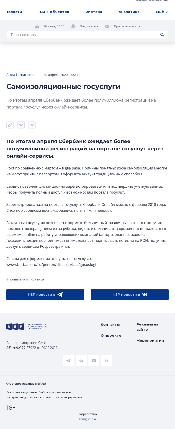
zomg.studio (87, 419)
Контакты (110, 324)
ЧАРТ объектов (54, 12)
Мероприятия (150, 340)
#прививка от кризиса (25, 279)
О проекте (111, 335)
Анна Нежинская (20, 74)
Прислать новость (127, 26)
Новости (13, 12)
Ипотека (93, 12)
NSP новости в (45, 294)
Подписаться (89, 26)
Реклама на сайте (147, 327)
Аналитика (128, 12)
